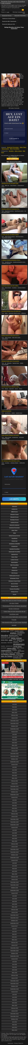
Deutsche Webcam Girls (8, 24)
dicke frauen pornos (10, 236)
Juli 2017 (14, 928)
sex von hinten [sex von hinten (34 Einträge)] (20, 655)
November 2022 (15, 756)
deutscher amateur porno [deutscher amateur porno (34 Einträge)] (14, 636)
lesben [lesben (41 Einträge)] (18, 648)
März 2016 (14, 972)
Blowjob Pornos (15, 517)
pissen (16, 388)
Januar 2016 (14, 978)
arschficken (8, 413)
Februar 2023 (14, 748)
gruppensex (15, 437)
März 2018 (14, 906)
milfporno (23, 313)
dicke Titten (23, 147)
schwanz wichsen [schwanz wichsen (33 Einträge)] (19, 654)
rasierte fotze (19, 413)
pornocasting (5, 364)
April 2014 (14, 1027)
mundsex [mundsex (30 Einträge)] (19, 649)
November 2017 (15, 917)
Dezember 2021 (15, 786)
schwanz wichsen (6, 263)
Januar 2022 (14, 783)
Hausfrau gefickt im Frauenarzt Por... (10, 209)
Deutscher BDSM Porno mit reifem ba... (11, 311)
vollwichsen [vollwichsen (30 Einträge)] (21, 656)
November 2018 (15, 885)
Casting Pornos (14, 522)
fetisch (6, 388)
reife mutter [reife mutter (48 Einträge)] (17, 652)
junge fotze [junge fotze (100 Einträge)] (17, 646)
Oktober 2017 (14, 920)
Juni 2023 (14, 737)
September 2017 (14, 923)
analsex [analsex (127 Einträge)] (13, 633)
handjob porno (8, 262)
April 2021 (14, 808)
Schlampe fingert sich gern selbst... (10, 285)
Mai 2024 (14, 707)
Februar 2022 (14, 780)
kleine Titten (14, 557)
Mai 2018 (14, 901)
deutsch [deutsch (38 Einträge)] (20, 635)
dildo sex (7, 185)
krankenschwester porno (19, 262)
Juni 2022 (14, 770)
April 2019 (14, 871)
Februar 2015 (14, 1008)
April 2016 (14, 969)
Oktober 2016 (14, 953)
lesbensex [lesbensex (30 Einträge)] (22, 647)
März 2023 (14, 745)
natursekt (11, 388)
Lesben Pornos (14, 559)
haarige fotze (15, 363)
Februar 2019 (14, 876)
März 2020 (14, 841)
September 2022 (14, 761)
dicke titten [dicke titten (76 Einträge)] (4, 640)
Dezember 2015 (15, 980)
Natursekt (14, 567)
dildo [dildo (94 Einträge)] (10, 640)
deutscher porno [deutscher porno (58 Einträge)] (5, 637)
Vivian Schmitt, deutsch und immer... (10, 435)
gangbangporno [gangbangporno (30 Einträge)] (16, 642)
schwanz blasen (14, 462)
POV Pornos (14, 573)
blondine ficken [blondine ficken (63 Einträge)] (13, 635)
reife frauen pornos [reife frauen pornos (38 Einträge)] (9, 652)
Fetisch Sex (14, 541)
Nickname (7, 484)
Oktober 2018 (14, 887)
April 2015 (14, 1002)
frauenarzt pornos (9, 211)
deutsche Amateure (14, 525)
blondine (11, 151)
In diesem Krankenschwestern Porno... (11, 260)
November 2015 (15, 983)
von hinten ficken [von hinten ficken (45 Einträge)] (17, 658)
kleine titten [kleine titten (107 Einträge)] (11, 648)
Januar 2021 (14, 816)
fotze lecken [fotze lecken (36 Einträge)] (9, 642)
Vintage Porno (14, 591)
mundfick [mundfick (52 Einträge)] (14, 650)
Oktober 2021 (14, 791)
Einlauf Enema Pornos (14, 535)
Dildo (14, 533)
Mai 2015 (14, 1000)
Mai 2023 (14, 739)
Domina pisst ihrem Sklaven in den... (10, 386)
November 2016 (15, 950)
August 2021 (14, 797)
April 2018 (14, 904)
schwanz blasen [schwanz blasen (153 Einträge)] (8, 654)
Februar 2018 (14, 909)
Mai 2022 (14, 772)
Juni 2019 (14, 865)
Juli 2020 (14, 830)
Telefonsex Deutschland (8, 18)
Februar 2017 (14, 942)
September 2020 (14, 824)
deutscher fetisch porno (14, 313)
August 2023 (14, 731)
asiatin (13, 413)
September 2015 (14, 989)
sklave (20, 388)
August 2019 (14, 860)
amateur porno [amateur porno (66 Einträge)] (19, 631)
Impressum (10, 1043)
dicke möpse (18, 151)
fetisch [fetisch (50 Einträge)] (20, 641)
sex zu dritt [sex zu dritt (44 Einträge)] (15, 656)
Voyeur (14, 594)
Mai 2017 (14, 934)
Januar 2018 (14, 912)
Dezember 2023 (15, 720)
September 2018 (14, 890)
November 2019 (15, 852)
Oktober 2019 (14, 854)
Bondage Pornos (14, 519)
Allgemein (14, 506)
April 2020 (14, 838)
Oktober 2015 (14, 986)
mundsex (14, 287)
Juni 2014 (14, 1021)
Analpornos (14, 509)
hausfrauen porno (19, 211)
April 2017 (14, 937)
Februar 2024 (14, 715)
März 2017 (14, 939)
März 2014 (14, 1030)
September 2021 (14, 794)
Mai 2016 (14, 967)
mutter (21, 363)
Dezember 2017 (15, 915)
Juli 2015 (14, 994)
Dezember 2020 (15, 819)
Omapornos (14, 570)
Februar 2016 (14, 975)
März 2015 (14, 1005)
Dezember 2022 (15, 753)
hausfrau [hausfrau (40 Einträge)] (3, 646)
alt (5, 363)
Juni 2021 (14, 802)
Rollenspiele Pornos (14, 575)
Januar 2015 (14, 1010)
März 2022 (14, 778)
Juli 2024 (14, 704)
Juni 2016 (14, 964)
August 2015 (14, 991)
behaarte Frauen (14, 514)
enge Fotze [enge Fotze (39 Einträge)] (15, 641)
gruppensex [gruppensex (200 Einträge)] (19, 644)
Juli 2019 (14, 863)
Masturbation (5, 149)
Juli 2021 (14, 800)
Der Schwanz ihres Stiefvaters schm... (10, 460)
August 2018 (14, 893)
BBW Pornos (14, 511)
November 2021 (15, 789)
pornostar (21, 437)
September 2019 (14, 857)
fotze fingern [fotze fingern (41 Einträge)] (4, 642)
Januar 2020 (14, 846)
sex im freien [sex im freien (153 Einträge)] (6, 656)
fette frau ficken (19, 236)
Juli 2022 (14, 767)
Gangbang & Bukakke (14, 543)
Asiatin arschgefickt (6, 411)
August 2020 (14, 827)
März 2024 (14, 712)
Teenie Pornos (14, 586)
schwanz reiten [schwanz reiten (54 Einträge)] (20, 653)
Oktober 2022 (14, 759)
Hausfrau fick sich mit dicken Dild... (10, 183)
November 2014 (15, 1016)
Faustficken (14, 538)
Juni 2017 (14, 931)
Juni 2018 (14, 898)
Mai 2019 (14, 868)
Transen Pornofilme (14, 589)
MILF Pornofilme (14, 149)
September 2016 (14, 956)
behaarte (9, 363)
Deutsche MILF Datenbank (9, 21)
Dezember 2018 (15, 882)
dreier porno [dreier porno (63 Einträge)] (20, 640)
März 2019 (14, 874)
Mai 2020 (14, 835)
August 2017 (14, 926)
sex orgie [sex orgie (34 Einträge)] (15, 655)
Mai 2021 (14, 805)
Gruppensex (14, 546)
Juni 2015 (14, 997)
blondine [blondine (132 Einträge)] (4, 635)
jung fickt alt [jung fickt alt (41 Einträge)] (3, 648)
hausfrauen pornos (6, 237)
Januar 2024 (14, 718)
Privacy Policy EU (18, 1043)
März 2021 (14, 811)
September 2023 (14, 728)
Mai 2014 (14, 1024)
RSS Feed (15, 12)
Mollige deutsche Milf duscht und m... (10, 335)
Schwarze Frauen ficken (15, 581)
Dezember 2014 (15, 1013)
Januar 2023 (14, 750)
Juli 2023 (14, 734)
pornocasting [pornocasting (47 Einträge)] (21, 651)
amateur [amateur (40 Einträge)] (12, 630)
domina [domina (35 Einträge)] (14, 639)
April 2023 (14, 742)
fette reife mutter (16, 337)
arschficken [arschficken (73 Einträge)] (21, 632)
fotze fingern (13, 185)
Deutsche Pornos (6, 15)
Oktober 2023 (14, 726)
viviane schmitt (5, 438)
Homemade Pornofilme (14, 551)
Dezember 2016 (15, 948)
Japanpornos (14, 554)
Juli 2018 (14, 895)
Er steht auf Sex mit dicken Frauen (10, 234)
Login (7, 12)
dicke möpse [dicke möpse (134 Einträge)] (16, 638)
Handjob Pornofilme (14, 549)
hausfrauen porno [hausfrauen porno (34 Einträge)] (9, 646)
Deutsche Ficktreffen (20, 15)
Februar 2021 (14, 813)
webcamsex (5, 338)
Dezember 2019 (15, 849)
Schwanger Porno (14, 578)
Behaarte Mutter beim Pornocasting (10, 361)
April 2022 (14, 775)
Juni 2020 (14, 833)
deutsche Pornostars (13, 147)
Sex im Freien (14, 583)
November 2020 (15, 822)
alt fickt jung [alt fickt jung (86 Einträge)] (5, 631)
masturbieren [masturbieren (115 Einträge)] (6, 650)
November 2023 (15, 723)
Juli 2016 (14, 961)
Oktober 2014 (14, 1019)
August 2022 (14, 764)
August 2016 (14, 958)
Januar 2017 (14, 945)
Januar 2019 (14, 879)
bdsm (6, 313)
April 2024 (14, 709)
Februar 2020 (14, 843)
